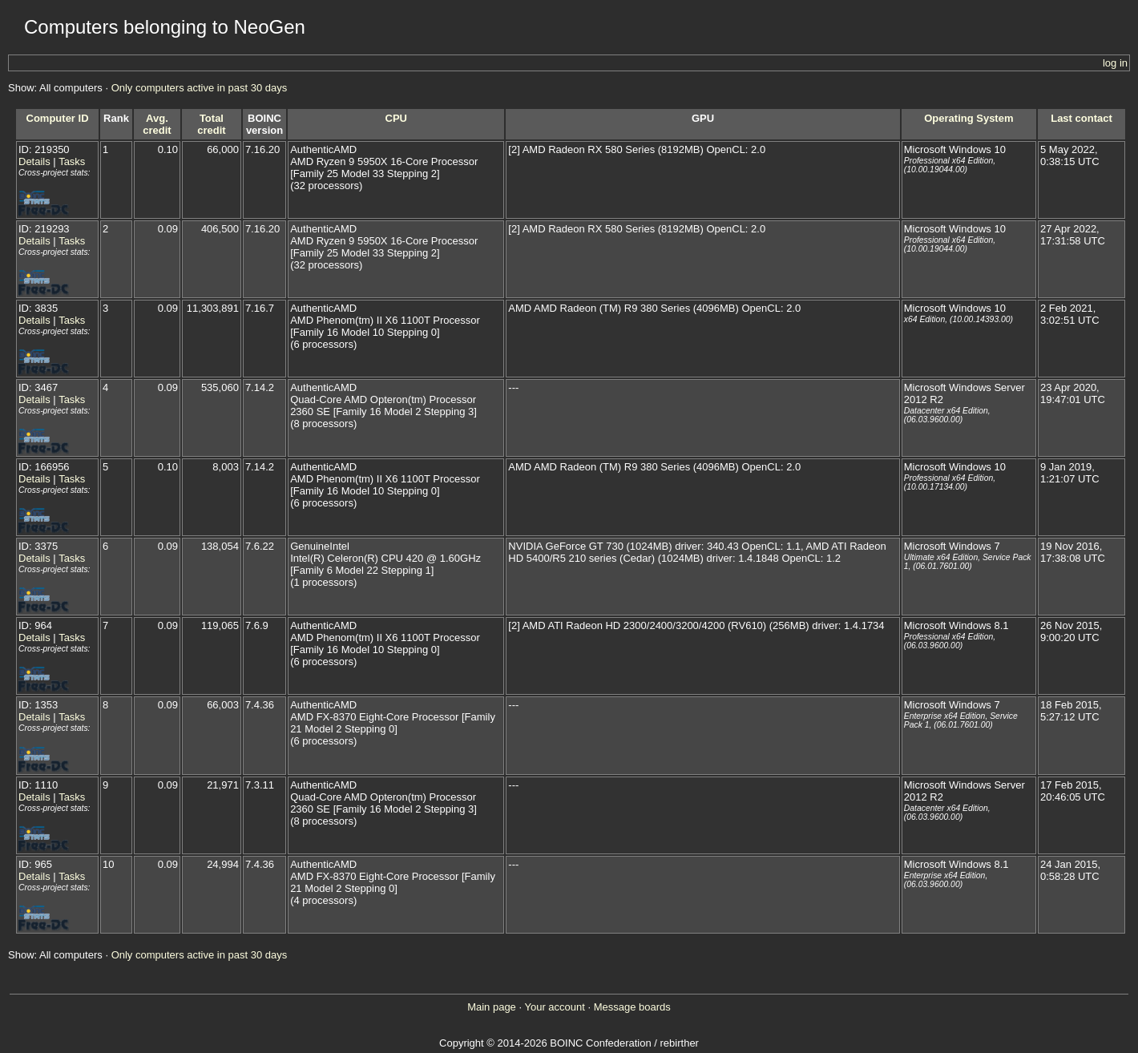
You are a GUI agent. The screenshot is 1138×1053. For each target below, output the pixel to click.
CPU (396, 118)
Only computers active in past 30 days (199, 88)
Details (34, 161)
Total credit (211, 124)
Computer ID (57, 118)
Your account (554, 1007)
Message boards (632, 1007)
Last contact (1081, 118)
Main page (491, 1007)
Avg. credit (157, 124)
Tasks (72, 161)
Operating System (968, 118)
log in (1115, 63)
